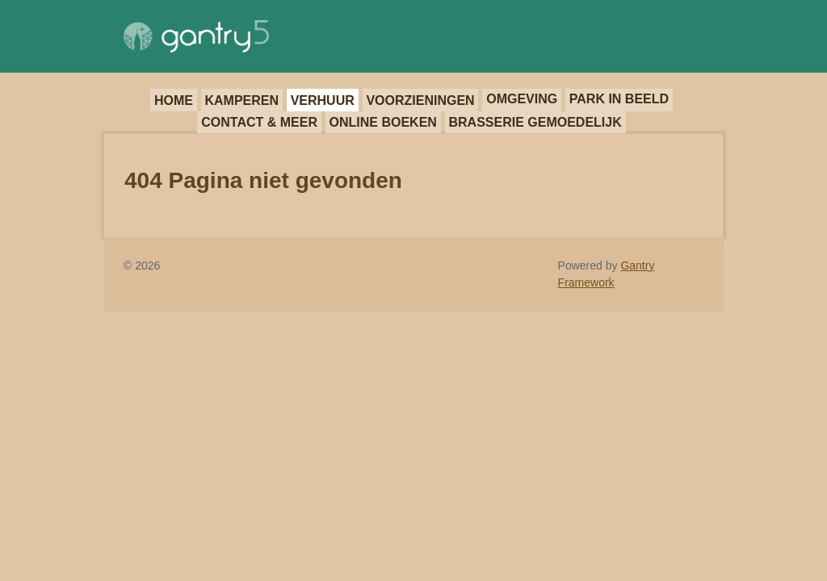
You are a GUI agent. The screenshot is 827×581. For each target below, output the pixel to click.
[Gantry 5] (196, 36)
